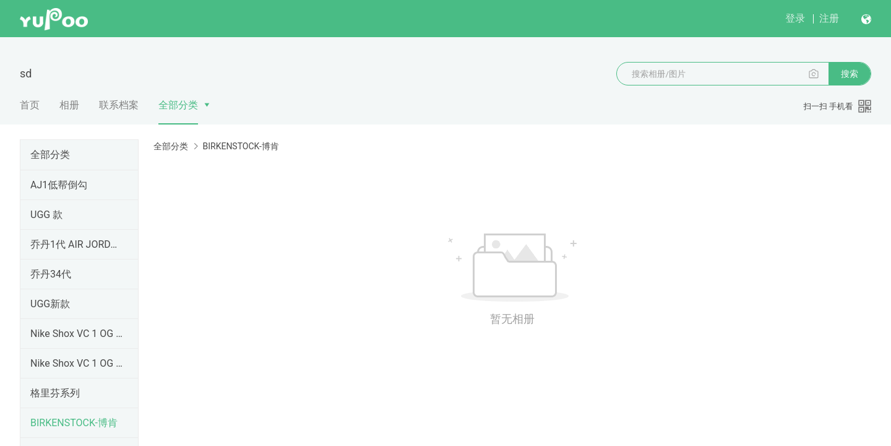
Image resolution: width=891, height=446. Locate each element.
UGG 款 (46, 215)
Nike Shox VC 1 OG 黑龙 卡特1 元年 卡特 (76, 333)
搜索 (849, 74)
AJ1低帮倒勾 (58, 185)
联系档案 (119, 105)
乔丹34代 (50, 274)
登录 (795, 18)
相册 (69, 105)
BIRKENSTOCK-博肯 (74, 423)
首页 (30, 105)
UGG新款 (50, 304)
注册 (829, 18)
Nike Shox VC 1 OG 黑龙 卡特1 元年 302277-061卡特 (76, 363)
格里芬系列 (55, 393)
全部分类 (178, 105)
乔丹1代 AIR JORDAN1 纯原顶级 (76, 244)
